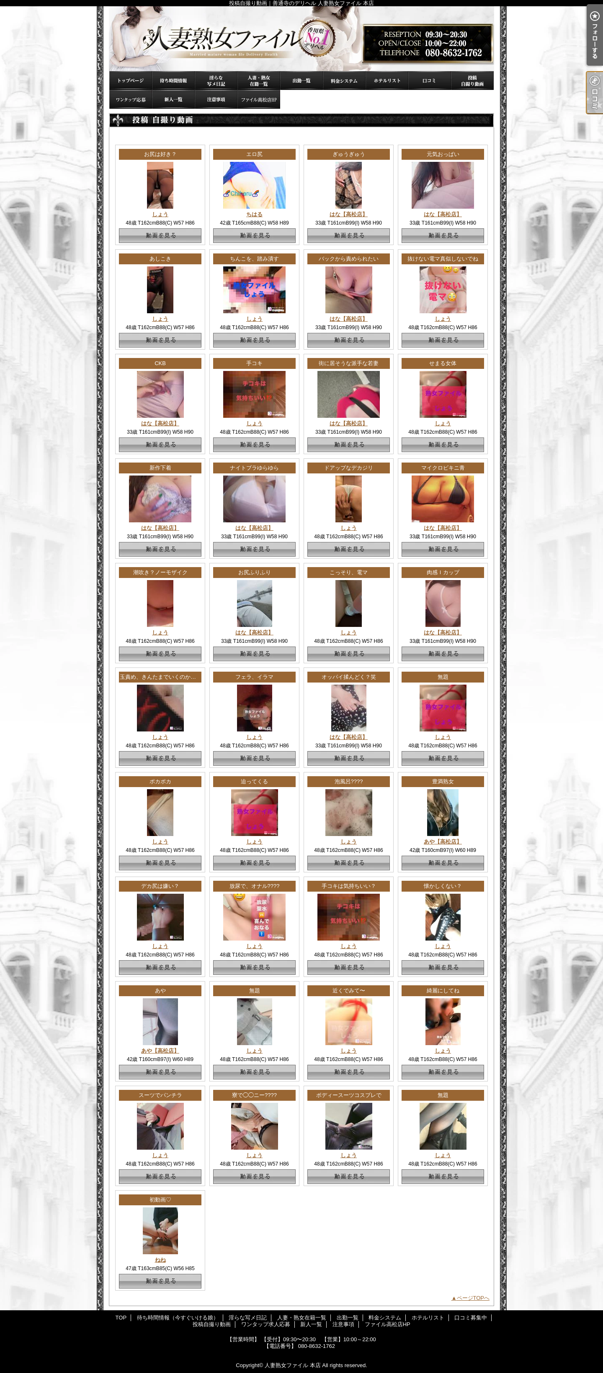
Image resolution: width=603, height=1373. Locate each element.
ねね (160, 1260)
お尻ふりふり (254, 572)
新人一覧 (173, 99)
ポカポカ (160, 781)
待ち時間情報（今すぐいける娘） (173, 80)
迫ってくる (254, 781)
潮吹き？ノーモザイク (160, 572)
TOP (130, 80)
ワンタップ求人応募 (130, 99)
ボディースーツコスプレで (348, 1095)
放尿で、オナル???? (254, 886)
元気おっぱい (443, 154)
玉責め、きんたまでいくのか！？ (160, 677)
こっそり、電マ (349, 572)
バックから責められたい (349, 259)
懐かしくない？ (443, 886)
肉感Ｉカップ (443, 572)
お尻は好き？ (160, 154)
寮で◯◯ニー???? (254, 1095)
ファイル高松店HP (258, 99)
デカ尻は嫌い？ (160, 886)
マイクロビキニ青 (443, 468)
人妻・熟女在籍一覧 (258, 80)
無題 (443, 677)
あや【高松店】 (443, 842)
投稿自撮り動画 (472, 80)
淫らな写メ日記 (216, 80)
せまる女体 (442, 363)
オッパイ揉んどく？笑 (349, 677)
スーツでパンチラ (160, 1095)
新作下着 (160, 468)
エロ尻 (254, 154)
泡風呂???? (349, 781)
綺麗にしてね (443, 990)
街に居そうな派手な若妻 (349, 363)
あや (160, 990)
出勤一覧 (301, 80)
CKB (160, 363)
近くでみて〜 (348, 990)
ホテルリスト (387, 80)
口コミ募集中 (429, 80)
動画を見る (160, 235)
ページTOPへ (473, 1298)
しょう (160, 214)
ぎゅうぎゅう (348, 154)
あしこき (160, 259)
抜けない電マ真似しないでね (442, 259)
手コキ (254, 363)
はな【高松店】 (349, 214)
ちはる (254, 214)
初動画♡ (160, 1200)
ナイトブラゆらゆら (254, 468)
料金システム (344, 80)
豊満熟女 (443, 781)
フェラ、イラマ (254, 677)
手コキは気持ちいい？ (349, 886)
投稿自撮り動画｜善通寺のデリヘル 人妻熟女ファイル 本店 (301, 38)
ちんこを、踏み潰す (254, 259)
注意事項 (216, 99)
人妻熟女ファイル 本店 (293, 1365)
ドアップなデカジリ (348, 468)
